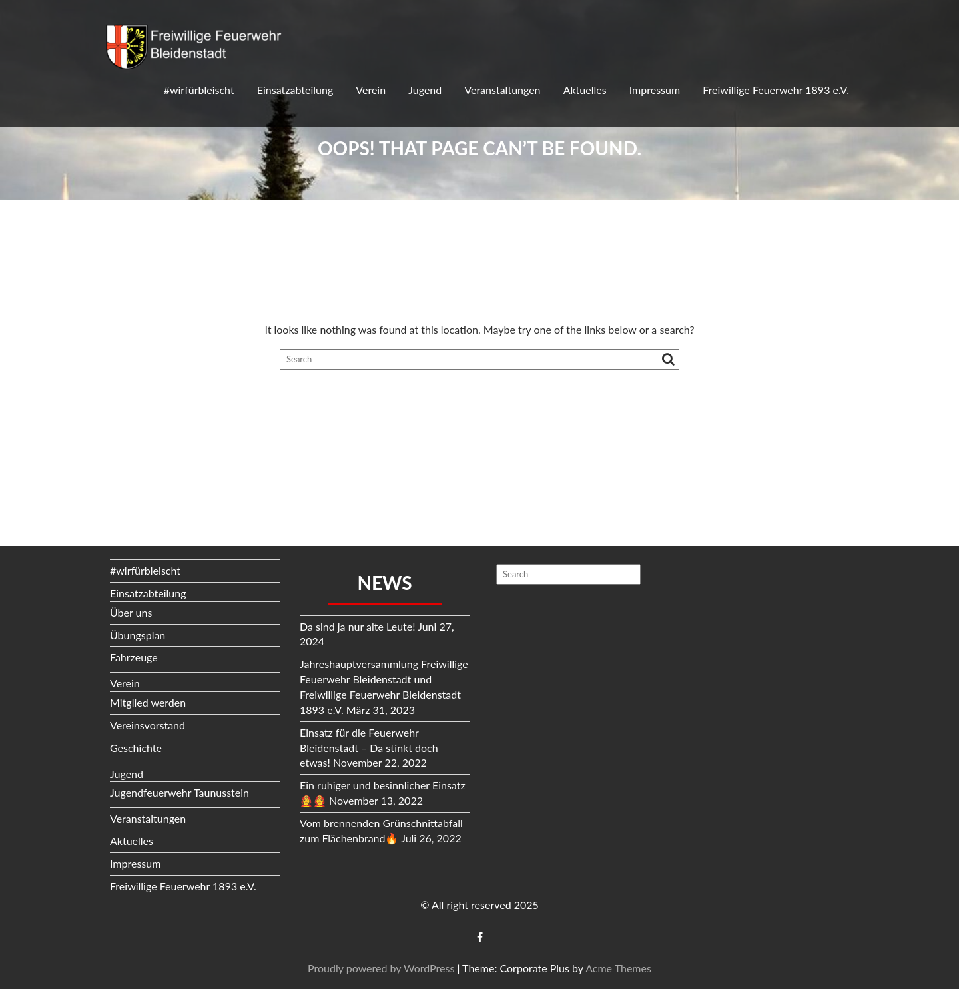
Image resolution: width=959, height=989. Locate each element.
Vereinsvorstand (147, 725)
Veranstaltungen (502, 89)
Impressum (654, 89)
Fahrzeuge (134, 657)
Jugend (425, 89)
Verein (371, 89)
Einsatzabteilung (295, 89)
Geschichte (136, 747)
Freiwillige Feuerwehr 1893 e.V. (776, 89)
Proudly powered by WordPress (381, 968)
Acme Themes (618, 968)
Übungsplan (137, 635)
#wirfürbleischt (199, 89)
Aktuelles (585, 89)
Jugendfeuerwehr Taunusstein (179, 792)
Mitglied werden (148, 702)
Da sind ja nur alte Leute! (358, 626)
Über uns (131, 612)
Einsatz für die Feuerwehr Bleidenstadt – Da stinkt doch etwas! (369, 747)
